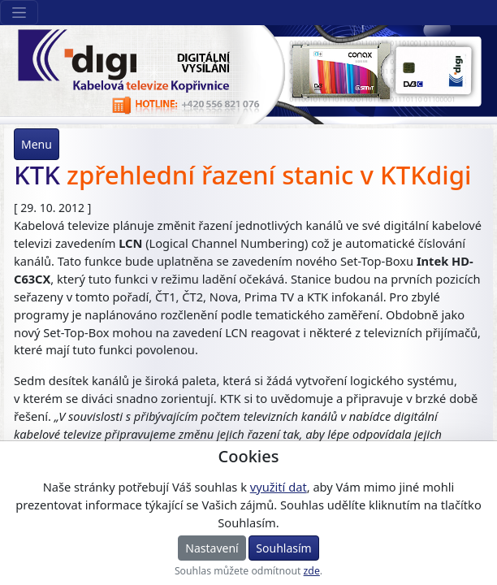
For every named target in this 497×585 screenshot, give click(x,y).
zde (312, 571)
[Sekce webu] (19, 12)
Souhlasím (283, 548)
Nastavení (211, 548)
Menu (36, 144)
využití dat (278, 487)
